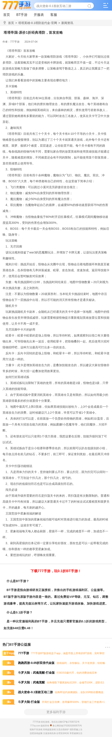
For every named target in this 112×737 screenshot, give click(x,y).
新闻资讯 (65, 23)
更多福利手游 (56, 712)
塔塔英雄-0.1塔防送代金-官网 (36, 23)
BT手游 (21, 15)
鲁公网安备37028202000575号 (66, 725)
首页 (6, 15)
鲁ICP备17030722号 (69, 722)
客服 (53, 15)
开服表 (39, 15)
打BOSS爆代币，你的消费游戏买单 (50, 672)
